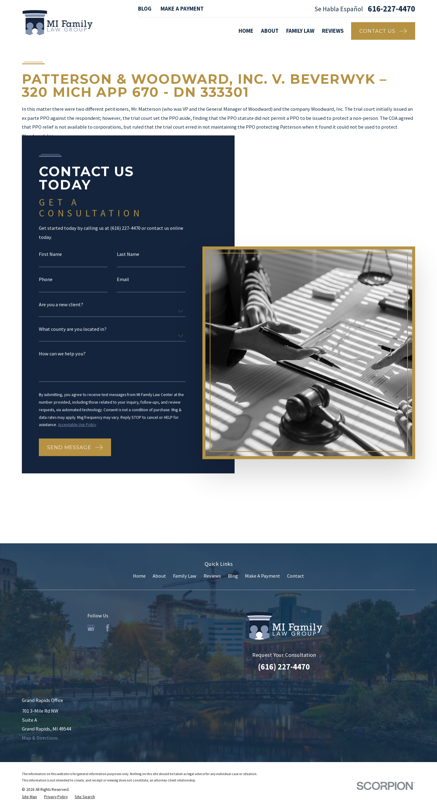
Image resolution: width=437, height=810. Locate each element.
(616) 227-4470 (284, 667)
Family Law (184, 576)
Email (123, 279)
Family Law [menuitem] (300, 30)
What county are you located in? (73, 328)
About (159, 576)
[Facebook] (107, 627)
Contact (295, 576)
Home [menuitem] (246, 30)
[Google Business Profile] (90, 627)
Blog (144, 8)
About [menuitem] (270, 30)
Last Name (128, 253)
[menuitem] (29, 797)
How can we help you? (62, 353)
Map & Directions (40, 738)
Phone (46, 279)
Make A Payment (182, 8)
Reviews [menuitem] (333, 30)
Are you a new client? (61, 304)
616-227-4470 (391, 9)
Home (139, 576)
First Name (50, 253)
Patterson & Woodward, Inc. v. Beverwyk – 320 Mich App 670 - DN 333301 (204, 85)
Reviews (212, 576)
